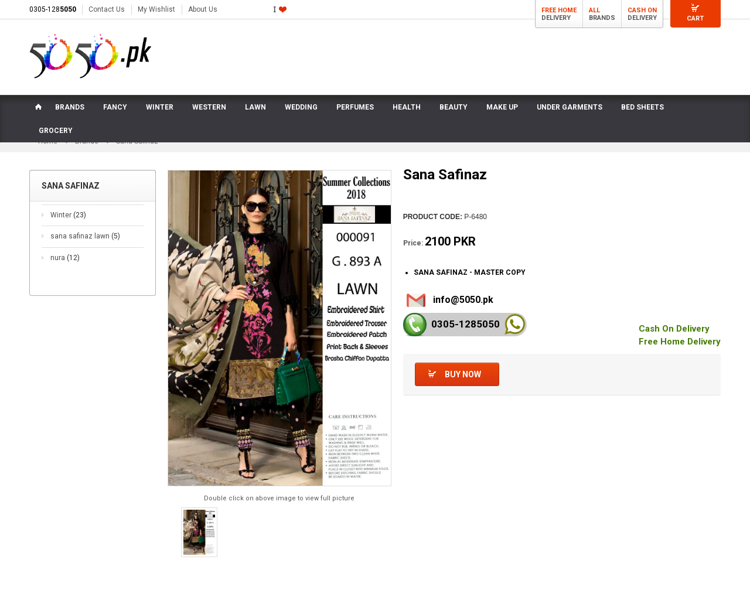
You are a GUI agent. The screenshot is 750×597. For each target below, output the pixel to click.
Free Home (559, 10)
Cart (695, 18)
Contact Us (106, 9)
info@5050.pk (463, 299)
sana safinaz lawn (85, 236)
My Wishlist (156, 9)
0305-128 (52, 9)
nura (65, 258)
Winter (68, 215)
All (594, 10)
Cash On (642, 10)
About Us (202, 9)
